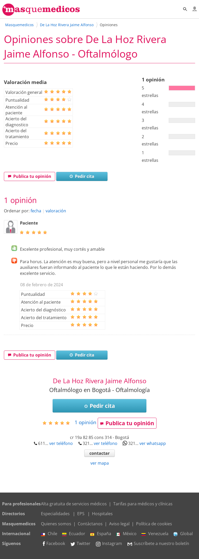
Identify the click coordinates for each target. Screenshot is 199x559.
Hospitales (102, 513)
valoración (56, 211)
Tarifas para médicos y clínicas (143, 504)
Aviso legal (119, 524)
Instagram (108, 543)
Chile (49, 533)
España (100, 533)
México (126, 533)
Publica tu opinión (29, 176)
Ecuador (73, 533)
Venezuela (154, 533)
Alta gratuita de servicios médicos (74, 504)
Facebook (53, 543)
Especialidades (55, 513)
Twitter (80, 543)
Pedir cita (81, 176)
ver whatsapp (152, 443)
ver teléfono (61, 443)
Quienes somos (56, 524)
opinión (85, 422)
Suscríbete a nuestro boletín (158, 543)
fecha (36, 211)
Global (183, 533)
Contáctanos (90, 524)
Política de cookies (154, 524)
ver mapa (99, 463)
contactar (99, 453)
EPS (80, 513)
